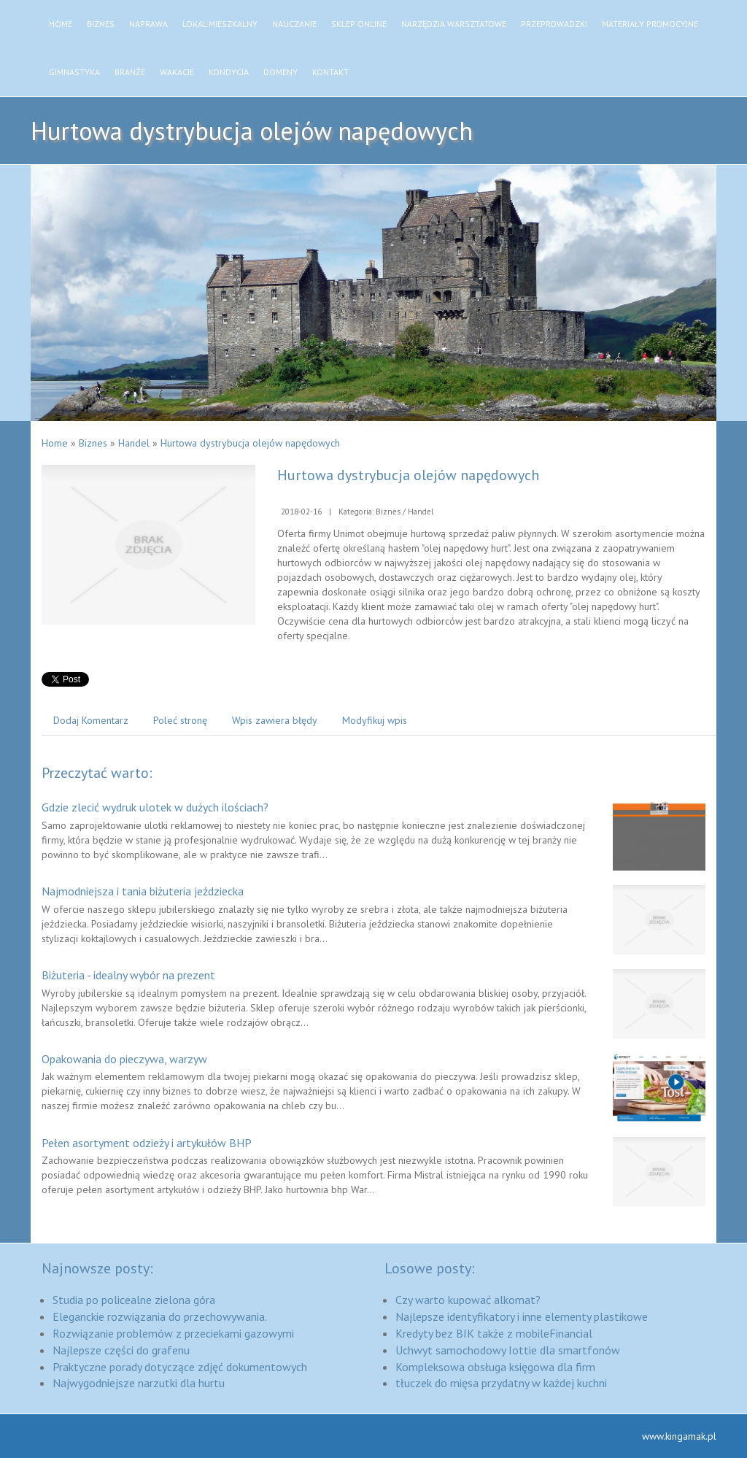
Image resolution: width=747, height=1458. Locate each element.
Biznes (93, 443)
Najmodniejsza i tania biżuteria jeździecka (143, 891)
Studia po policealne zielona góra (134, 1299)
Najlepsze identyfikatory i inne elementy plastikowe (521, 1316)
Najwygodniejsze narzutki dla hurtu (139, 1383)
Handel (134, 443)
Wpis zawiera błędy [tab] (274, 720)
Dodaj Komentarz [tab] (90, 720)
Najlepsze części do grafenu (121, 1350)
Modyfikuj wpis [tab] (374, 720)
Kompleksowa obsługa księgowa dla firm (495, 1366)
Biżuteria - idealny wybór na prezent (128, 975)
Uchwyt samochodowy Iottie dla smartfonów (507, 1350)
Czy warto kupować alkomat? (468, 1299)
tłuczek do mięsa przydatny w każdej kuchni (501, 1383)
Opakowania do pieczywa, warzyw (124, 1059)
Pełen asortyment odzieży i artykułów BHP (147, 1142)
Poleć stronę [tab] (180, 720)
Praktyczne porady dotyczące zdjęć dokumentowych (180, 1366)
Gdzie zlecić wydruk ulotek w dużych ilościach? (155, 807)
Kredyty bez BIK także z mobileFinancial (493, 1333)
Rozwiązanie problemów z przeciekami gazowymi (173, 1333)
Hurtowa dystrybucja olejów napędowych (250, 443)
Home (55, 443)
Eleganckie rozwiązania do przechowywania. (160, 1316)
